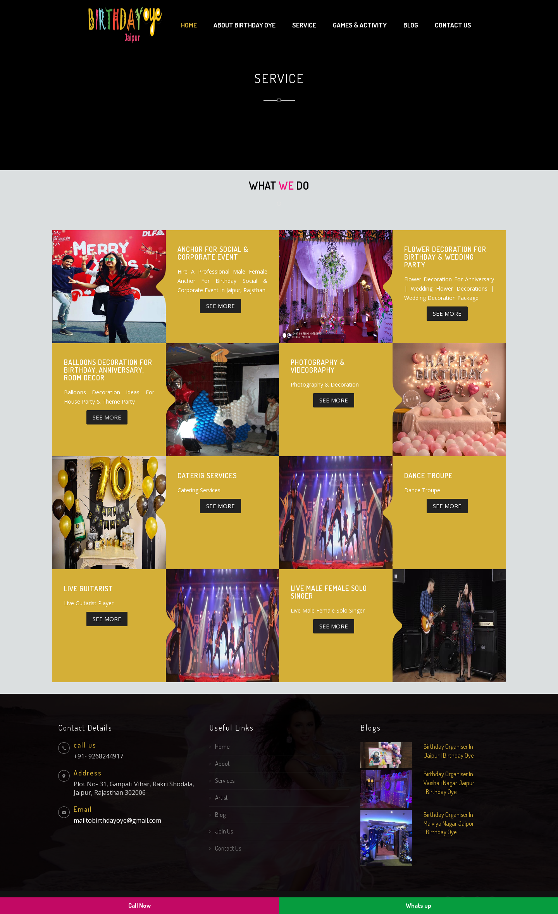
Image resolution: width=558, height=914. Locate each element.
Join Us (224, 831)
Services (224, 780)
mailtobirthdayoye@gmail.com (117, 820)
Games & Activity (360, 25)
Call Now (139, 905)
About (222, 763)
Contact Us (228, 848)
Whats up (418, 905)
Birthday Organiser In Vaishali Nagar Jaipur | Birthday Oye (449, 783)
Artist (221, 797)
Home (189, 25)
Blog (410, 25)
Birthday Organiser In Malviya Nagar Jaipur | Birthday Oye (449, 823)
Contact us (453, 25)
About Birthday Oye (245, 25)
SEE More (220, 306)
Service (304, 25)
